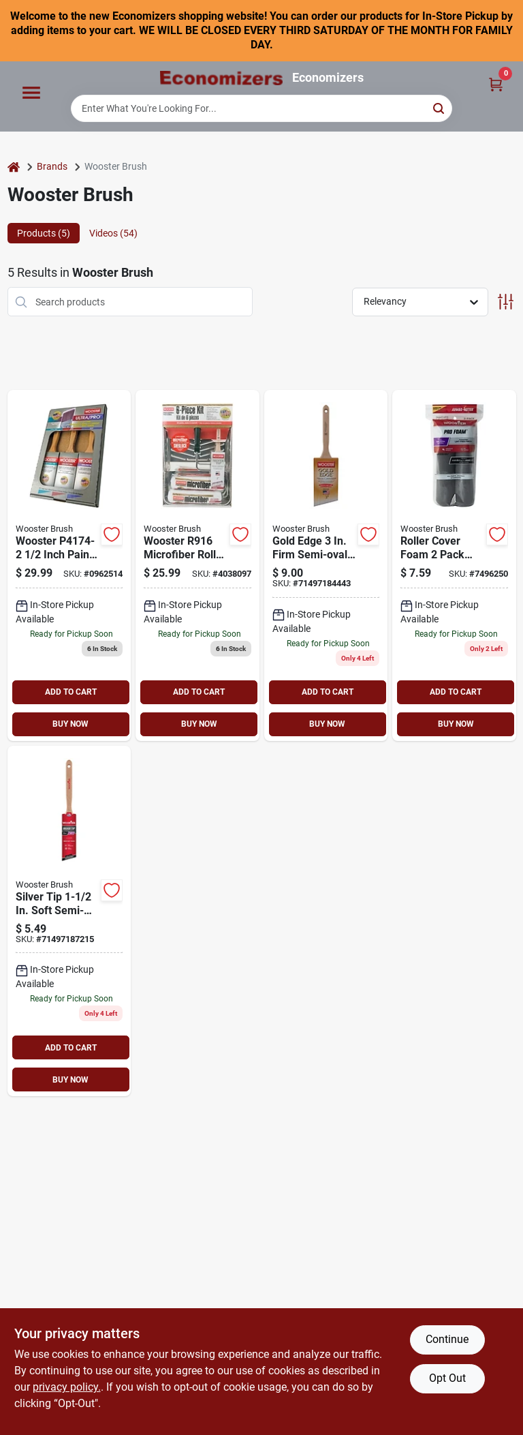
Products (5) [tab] (43, 233)
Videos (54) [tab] (113, 233)
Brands (52, 166)
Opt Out (447, 1378)
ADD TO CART (71, 692)
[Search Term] (261, 108)
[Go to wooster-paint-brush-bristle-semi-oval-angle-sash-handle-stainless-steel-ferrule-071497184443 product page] (326, 565)
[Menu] (31, 93)
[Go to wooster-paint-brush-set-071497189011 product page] (69, 565)
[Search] (439, 107)
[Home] (13, 167)
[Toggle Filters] (505, 301)
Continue (447, 1339)
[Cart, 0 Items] (496, 83)
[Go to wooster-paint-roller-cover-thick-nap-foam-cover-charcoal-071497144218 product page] (454, 565)
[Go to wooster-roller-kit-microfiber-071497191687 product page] (197, 565)
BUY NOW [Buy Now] (70, 724)
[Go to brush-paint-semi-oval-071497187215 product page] (69, 921)
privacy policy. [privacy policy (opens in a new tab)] (67, 1386)
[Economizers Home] (221, 78)
